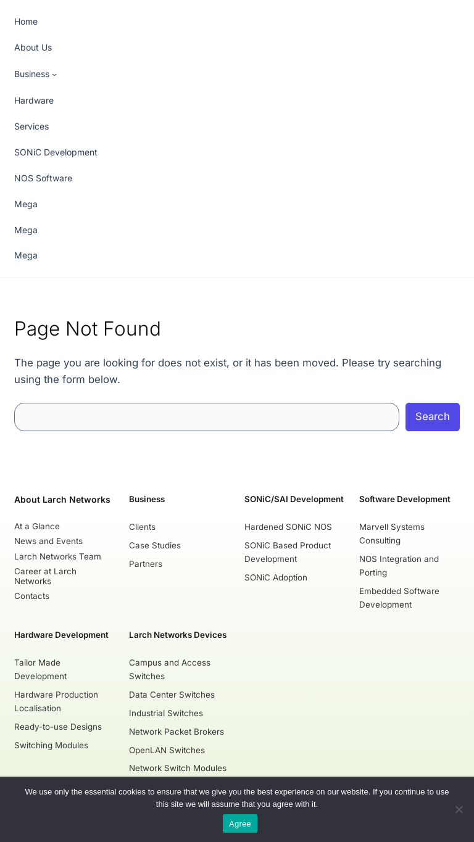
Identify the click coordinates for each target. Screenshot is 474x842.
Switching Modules (51, 744)
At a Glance (37, 526)
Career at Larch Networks (45, 575)
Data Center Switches (172, 695)
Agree (240, 823)
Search (432, 416)
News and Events (48, 541)
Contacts (31, 595)
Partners (146, 564)
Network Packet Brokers (177, 731)
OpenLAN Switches (168, 749)
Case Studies (155, 545)
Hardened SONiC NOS (288, 527)
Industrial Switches (167, 712)
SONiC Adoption (275, 577)
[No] (458, 809)
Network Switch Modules (178, 768)
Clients (143, 527)
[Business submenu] (35, 74)
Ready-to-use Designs (58, 726)
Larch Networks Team (57, 556)
